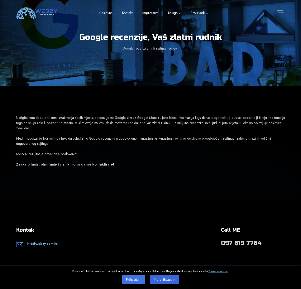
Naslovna (105, 12)
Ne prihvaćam (164, 279)
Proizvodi (199, 12)
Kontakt (127, 12)
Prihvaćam (133, 279)
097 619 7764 (241, 243)
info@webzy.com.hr (42, 243)
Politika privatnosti (218, 271)
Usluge (174, 12)
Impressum (150, 12)
